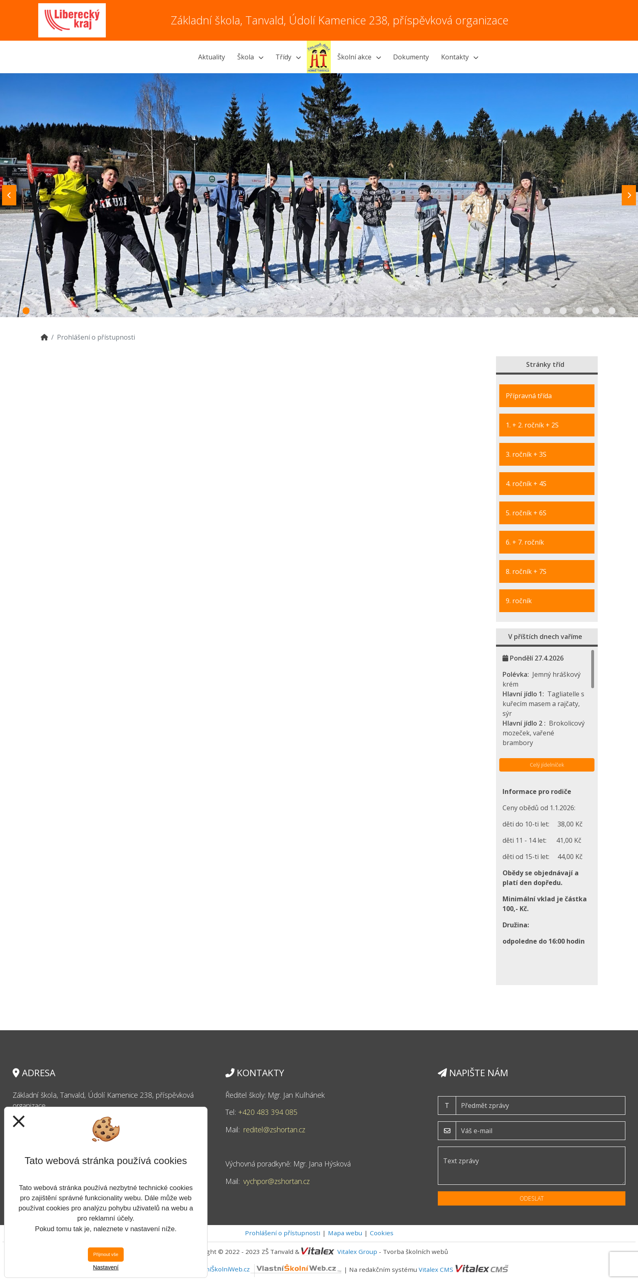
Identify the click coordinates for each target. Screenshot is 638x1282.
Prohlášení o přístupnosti (282, 1233)
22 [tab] (368, 311)
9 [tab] (156, 311)
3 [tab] (59, 311)
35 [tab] (579, 311)
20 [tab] (335, 311)
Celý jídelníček (547, 764)
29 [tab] (482, 311)
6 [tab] (107, 311)
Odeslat (532, 1198)
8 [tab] (140, 311)
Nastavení (105, 1267)
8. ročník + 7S (526, 571)
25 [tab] (417, 311)
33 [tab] (547, 311)
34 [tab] (563, 311)
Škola (250, 56)
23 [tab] (384, 311)
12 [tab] (205, 311)
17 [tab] (286, 311)
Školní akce (359, 56)
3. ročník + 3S (526, 454)
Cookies (381, 1233)
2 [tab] (42, 311)
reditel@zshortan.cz (274, 1129)
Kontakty (459, 56)
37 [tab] (612, 311)
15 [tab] (254, 311)
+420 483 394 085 (267, 1112)
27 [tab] (449, 311)
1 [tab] (26, 311)
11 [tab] (189, 311)
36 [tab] (596, 311)
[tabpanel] (319, 195)
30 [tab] (498, 311)
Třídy (288, 56)
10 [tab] (172, 311)
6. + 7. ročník (525, 542)
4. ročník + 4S (526, 483)
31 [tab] (514, 311)
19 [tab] (319, 311)
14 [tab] (238, 311)
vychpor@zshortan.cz (276, 1181)
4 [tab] (75, 311)
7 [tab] (124, 311)
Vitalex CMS (436, 1269)
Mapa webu (345, 1233)
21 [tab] (351, 311)
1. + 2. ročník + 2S (532, 425)
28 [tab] (465, 311)
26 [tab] (433, 311)
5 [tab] (91, 311)
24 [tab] (400, 311)
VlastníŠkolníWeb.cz (266, 1269)
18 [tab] (303, 311)
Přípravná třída (529, 395)
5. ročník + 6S (526, 512)
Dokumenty (411, 56)
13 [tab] (221, 311)
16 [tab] (270, 311)
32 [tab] (531, 311)
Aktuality (211, 56)
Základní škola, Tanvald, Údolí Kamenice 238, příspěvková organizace (340, 20)
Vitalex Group (357, 1251)
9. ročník (519, 600)
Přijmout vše (105, 1254)
